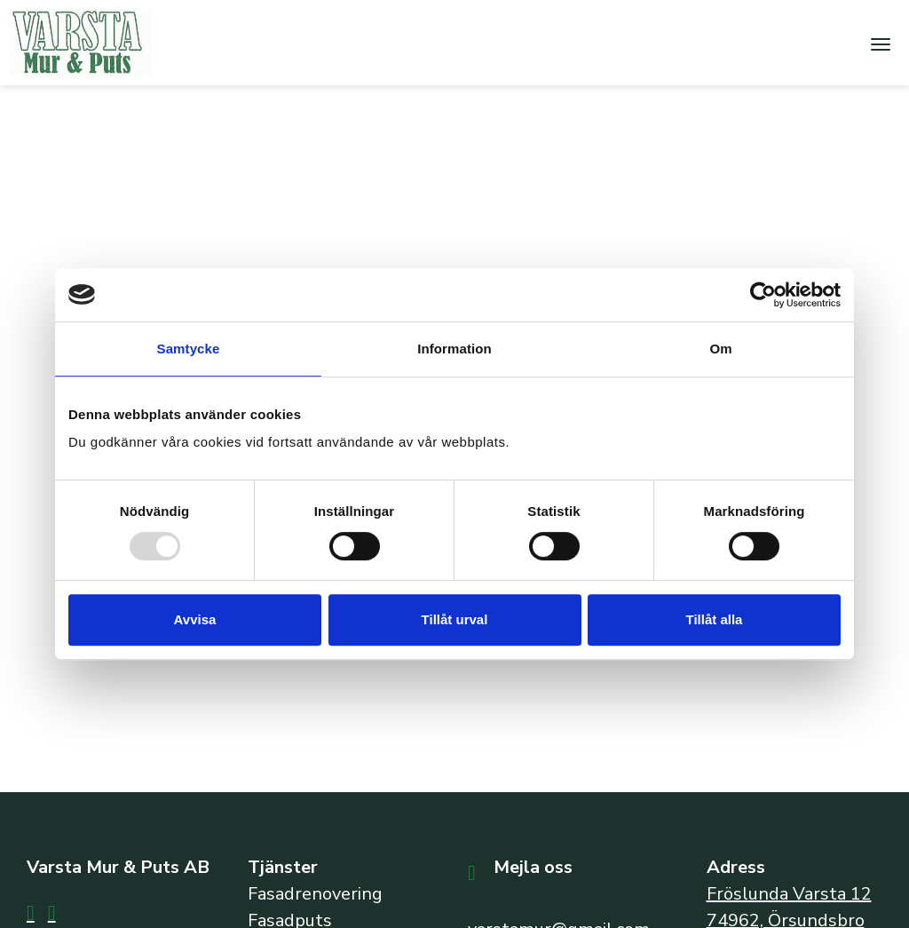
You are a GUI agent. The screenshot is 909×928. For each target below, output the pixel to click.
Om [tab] (720, 348)
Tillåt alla (714, 619)
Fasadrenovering (315, 894)
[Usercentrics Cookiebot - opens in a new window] (763, 295)
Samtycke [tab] (188, 348)
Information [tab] (454, 348)
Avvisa (195, 619)
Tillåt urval (455, 619)
